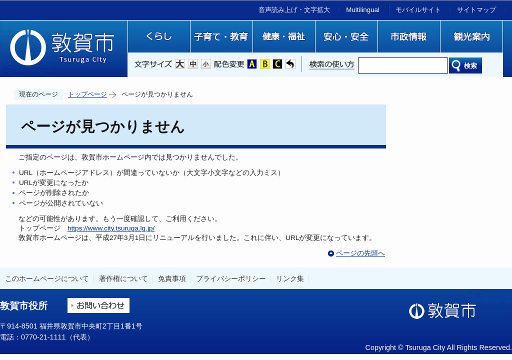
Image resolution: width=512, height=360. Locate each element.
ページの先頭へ (360, 253)
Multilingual (363, 10)
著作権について (123, 278)
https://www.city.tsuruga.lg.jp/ (111, 228)
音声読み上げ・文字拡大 (294, 10)
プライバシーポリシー (231, 278)
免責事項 (172, 278)
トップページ (87, 94)
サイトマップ (476, 10)
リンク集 (290, 278)
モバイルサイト (418, 10)
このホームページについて (47, 278)
